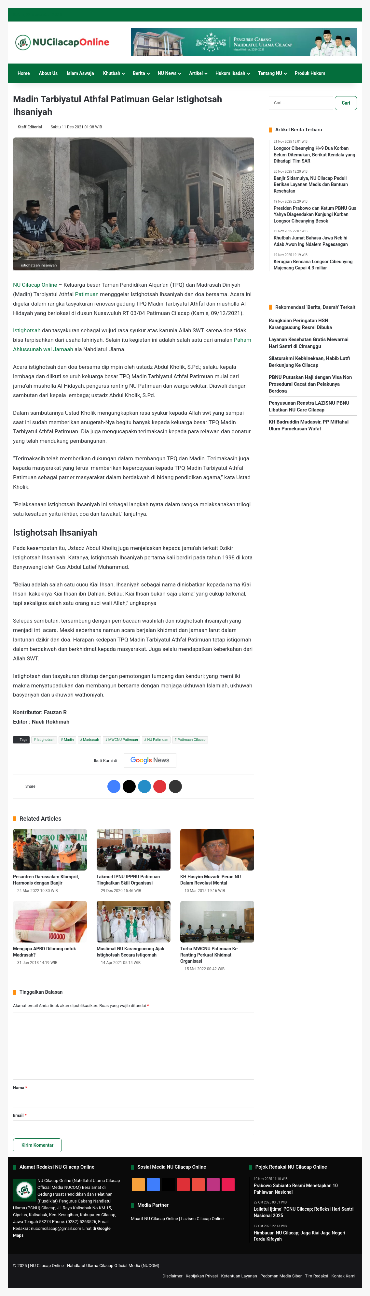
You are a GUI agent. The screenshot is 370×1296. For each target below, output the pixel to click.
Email (20, 1115)
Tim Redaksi (316, 1276)
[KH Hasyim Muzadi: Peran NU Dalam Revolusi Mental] (217, 850)
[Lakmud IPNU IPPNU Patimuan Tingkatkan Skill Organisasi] (134, 850)
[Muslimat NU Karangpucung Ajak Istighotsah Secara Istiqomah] (134, 922)
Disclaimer (173, 1276)
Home (24, 73)
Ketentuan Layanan (239, 1276)
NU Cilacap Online (35, 284)
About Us (48, 73)
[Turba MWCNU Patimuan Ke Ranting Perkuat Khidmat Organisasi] (217, 922)
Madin (69, 740)
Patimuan (87, 294)
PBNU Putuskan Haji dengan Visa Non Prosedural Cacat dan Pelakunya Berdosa (310, 384)
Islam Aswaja (80, 73)
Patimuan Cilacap (192, 740)
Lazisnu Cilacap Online (202, 1218)
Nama (20, 1087)
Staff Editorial (30, 127)
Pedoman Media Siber (281, 1276)
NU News (167, 73)
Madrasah (91, 740)
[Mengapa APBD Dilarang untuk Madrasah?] (50, 922)
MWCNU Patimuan (123, 740)
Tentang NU (270, 73)
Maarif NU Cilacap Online (154, 1218)
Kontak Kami (343, 1276)
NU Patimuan (157, 740)
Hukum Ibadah (230, 73)
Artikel (196, 73)
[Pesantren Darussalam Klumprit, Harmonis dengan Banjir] (50, 850)
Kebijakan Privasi (202, 1276)
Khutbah (111, 73)
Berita (139, 73)
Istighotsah (27, 330)
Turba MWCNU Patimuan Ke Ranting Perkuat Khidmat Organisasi (209, 955)
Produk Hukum (310, 73)
